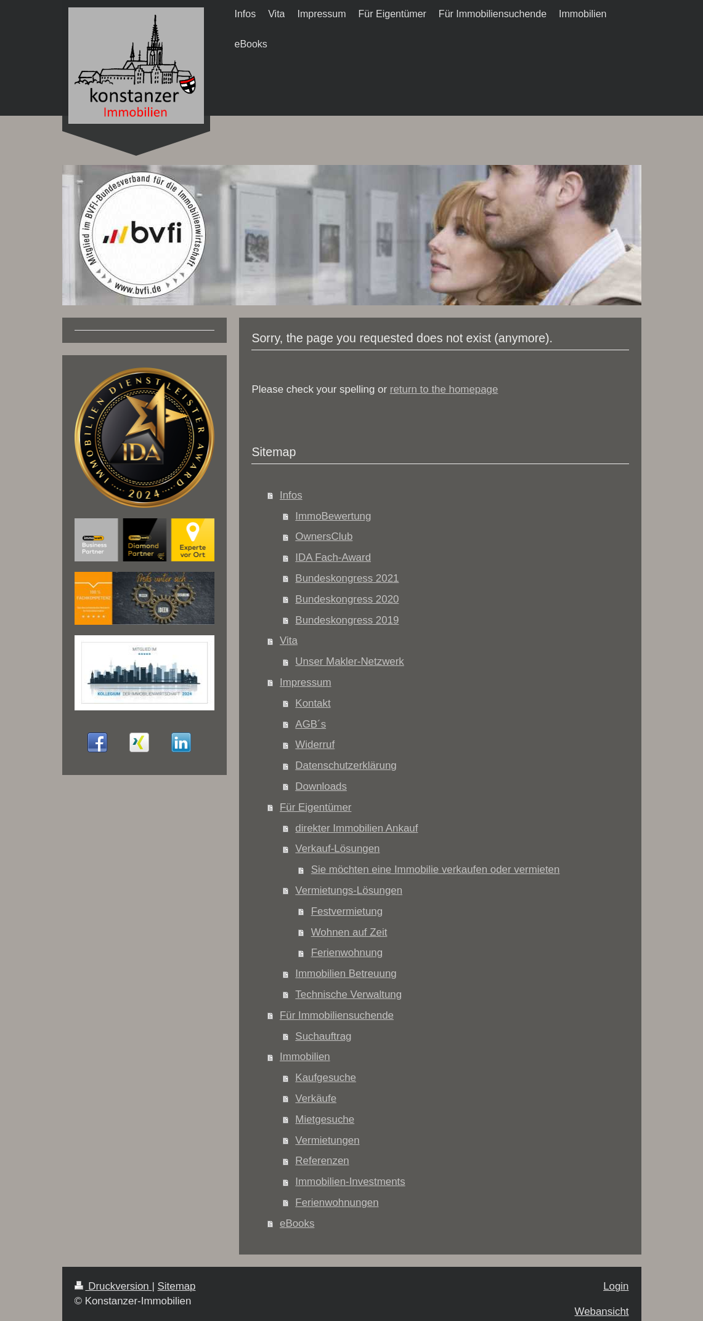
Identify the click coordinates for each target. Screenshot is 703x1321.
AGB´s (310, 724)
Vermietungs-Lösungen (348, 890)
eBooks (297, 1223)
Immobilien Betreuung (345, 973)
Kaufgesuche (325, 1077)
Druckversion (113, 1286)
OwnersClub (323, 536)
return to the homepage (444, 389)
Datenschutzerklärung (345, 765)
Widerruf (315, 744)
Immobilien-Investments (350, 1181)
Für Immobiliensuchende (337, 1015)
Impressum (305, 682)
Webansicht (602, 1311)
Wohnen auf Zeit (349, 932)
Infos (291, 495)
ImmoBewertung (333, 516)
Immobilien (305, 1056)
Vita (289, 640)
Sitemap (177, 1286)
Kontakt (312, 703)
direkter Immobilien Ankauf (356, 828)
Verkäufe (315, 1098)
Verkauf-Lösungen (337, 848)
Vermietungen (327, 1140)
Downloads (321, 786)
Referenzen (322, 1160)
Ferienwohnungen (336, 1202)
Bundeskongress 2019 (347, 620)
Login (615, 1286)
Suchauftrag (323, 1036)
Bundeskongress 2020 (347, 599)
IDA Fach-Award (333, 557)
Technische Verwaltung (348, 994)
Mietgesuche (324, 1119)
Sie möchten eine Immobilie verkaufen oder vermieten (435, 869)
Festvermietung (347, 911)
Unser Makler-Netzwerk (349, 661)
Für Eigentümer (315, 807)
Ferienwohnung (347, 952)
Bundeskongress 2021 (347, 578)
